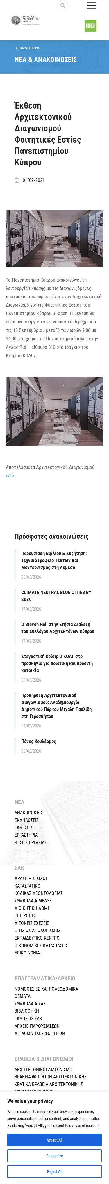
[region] (54, 1137)
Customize (54, 1155)
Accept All (54, 1140)
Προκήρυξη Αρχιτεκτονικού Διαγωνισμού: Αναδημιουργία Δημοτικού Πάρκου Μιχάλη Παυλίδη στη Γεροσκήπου (56, 709)
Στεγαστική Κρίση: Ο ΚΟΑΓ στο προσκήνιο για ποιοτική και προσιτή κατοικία (57, 666)
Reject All (54, 1171)
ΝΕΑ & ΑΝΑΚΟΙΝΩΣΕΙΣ (46, 63)
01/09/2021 (34, 183)
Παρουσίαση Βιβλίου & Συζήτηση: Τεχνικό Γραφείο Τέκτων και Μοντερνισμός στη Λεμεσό (54, 563)
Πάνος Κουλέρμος (38, 744)
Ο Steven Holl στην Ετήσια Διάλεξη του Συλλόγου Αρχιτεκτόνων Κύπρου (57, 631)
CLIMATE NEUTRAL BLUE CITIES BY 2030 (56, 599)
